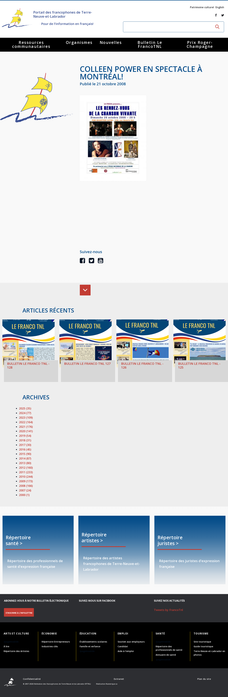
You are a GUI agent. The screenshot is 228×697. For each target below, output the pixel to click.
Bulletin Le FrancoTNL (150, 44)
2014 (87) (25, 458)
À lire (6, 646)
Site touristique (202, 641)
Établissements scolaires (93, 641)
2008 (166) (26, 486)
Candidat (123, 646)
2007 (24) (25, 490)
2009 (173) (26, 481)
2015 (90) (25, 454)
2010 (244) (26, 476)
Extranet (119, 678)
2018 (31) (25, 440)
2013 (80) (25, 463)
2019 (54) (25, 436)
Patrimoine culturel (202, 7)
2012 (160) (26, 467)
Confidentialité (32, 678)
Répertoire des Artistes (16, 651)
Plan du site (204, 678)
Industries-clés (50, 646)
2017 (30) (25, 445)
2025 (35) (25, 408)
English (219, 7)
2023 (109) (26, 417)
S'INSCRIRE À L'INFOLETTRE (19, 613)
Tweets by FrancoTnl (168, 610)
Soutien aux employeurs (131, 641)
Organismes (79, 42)
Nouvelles (111, 42)
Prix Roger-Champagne (200, 44)
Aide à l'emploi (126, 651)
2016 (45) (25, 449)
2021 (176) (26, 427)
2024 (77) (25, 413)
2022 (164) (26, 422)
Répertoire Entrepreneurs (56, 641)
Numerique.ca (111, 684)
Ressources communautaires (31, 44)
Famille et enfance (90, 646)
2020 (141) (26, 431)
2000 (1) (24, 495)
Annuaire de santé (166, 654)
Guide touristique (203, 646)
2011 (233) (26, 472)
